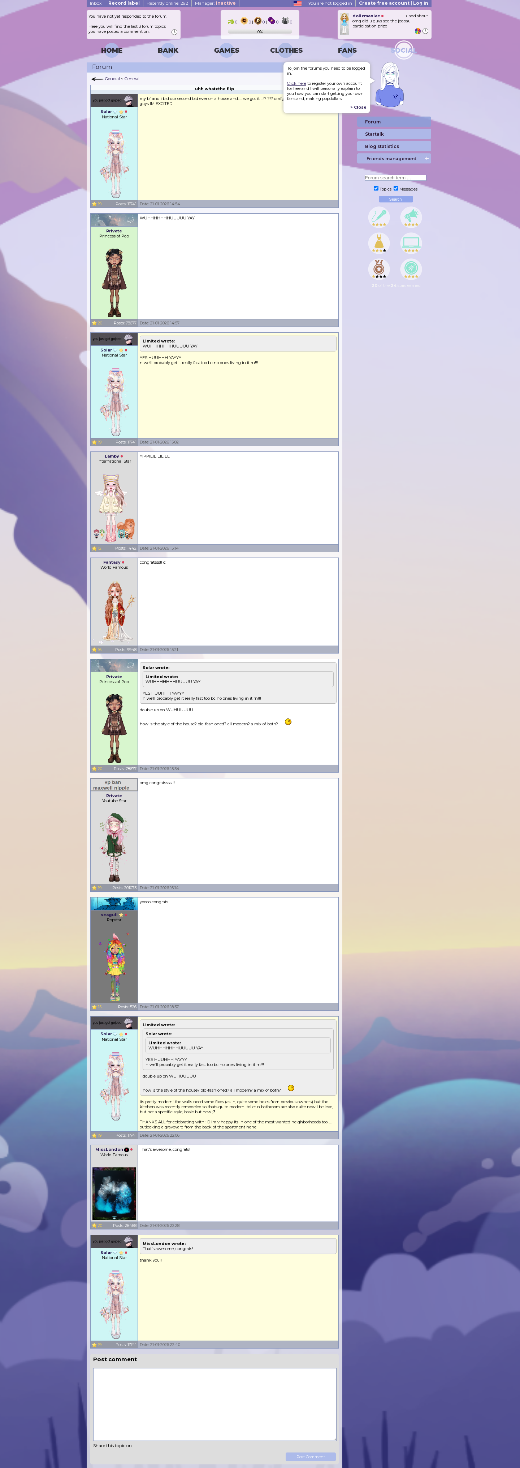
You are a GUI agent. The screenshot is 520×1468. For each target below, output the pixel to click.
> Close (358, 107)
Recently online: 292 (167, 3)
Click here (296, 83)
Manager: (215, 3)
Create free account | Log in (393, 3)
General (112, 78)
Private (114, 230)
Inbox (95, 3)
